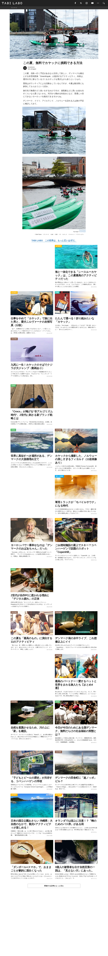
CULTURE (14, 339)
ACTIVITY (58, 246)
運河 (56, 234)
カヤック (65, 234)
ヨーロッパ (72, 234)
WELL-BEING (59, 476)
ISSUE (13, 386)
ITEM (57, 292)
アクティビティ (80, 234)
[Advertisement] (54, 926)
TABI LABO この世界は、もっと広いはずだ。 (53, 240)
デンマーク (46, 234)
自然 (52, 234)
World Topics (39, 234)
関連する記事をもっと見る (54, 886)
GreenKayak (83, 231)
